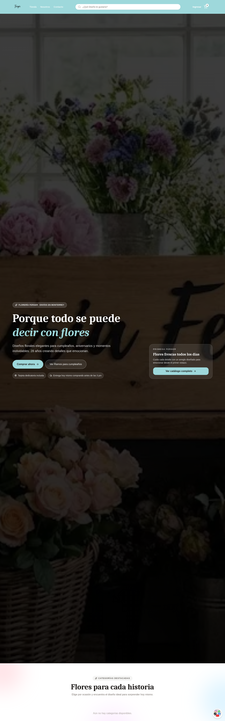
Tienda (33, 7)
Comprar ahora (28, 364)
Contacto (58, 7)
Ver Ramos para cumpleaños (66, 364)
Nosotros (45, 7)
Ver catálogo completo (181, 371)
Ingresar (197, 7)
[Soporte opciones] (217, 713)
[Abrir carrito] (206, 7)
